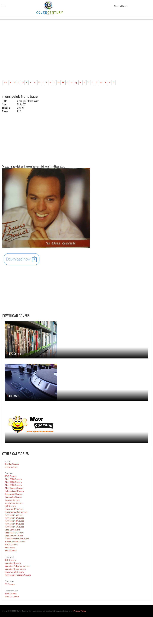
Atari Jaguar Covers (14, 488)
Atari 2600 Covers (13, 479)
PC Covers (10, 584)
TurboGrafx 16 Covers (15, 541)
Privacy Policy (79, 611)
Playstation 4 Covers (14, 523)
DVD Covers (15, 353)
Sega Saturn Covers (14, 535)
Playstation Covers (13, 514)
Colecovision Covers (14, 491)
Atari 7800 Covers (13, 485)
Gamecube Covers (13, 497)
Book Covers (11, 593)
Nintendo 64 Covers (14, 509)
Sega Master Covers (14, 532)
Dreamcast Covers (13, 494)
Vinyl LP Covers (12, 596)
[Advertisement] (76, 56)
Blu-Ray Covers (12, 464)
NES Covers (10, 506)
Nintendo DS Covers (14, 572)
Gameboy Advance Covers (17, 566)
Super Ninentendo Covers (17, 538)
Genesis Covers (12, 500)
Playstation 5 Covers (14, 526)
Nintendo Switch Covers (16, 512)
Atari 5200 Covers (13, 482)
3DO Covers (10, 476)
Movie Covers (11, 467)
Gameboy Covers (13, 563)
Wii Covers (10, 547)
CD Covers (14, 395)
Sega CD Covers (12, 529)
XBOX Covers (11, 544)
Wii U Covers (11, 550)
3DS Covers (10, 560)
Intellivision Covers (14, 503)
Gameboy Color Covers (15, 569)
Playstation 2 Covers (14, 517)
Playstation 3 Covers (14, 520)
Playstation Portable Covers (18, 575)
